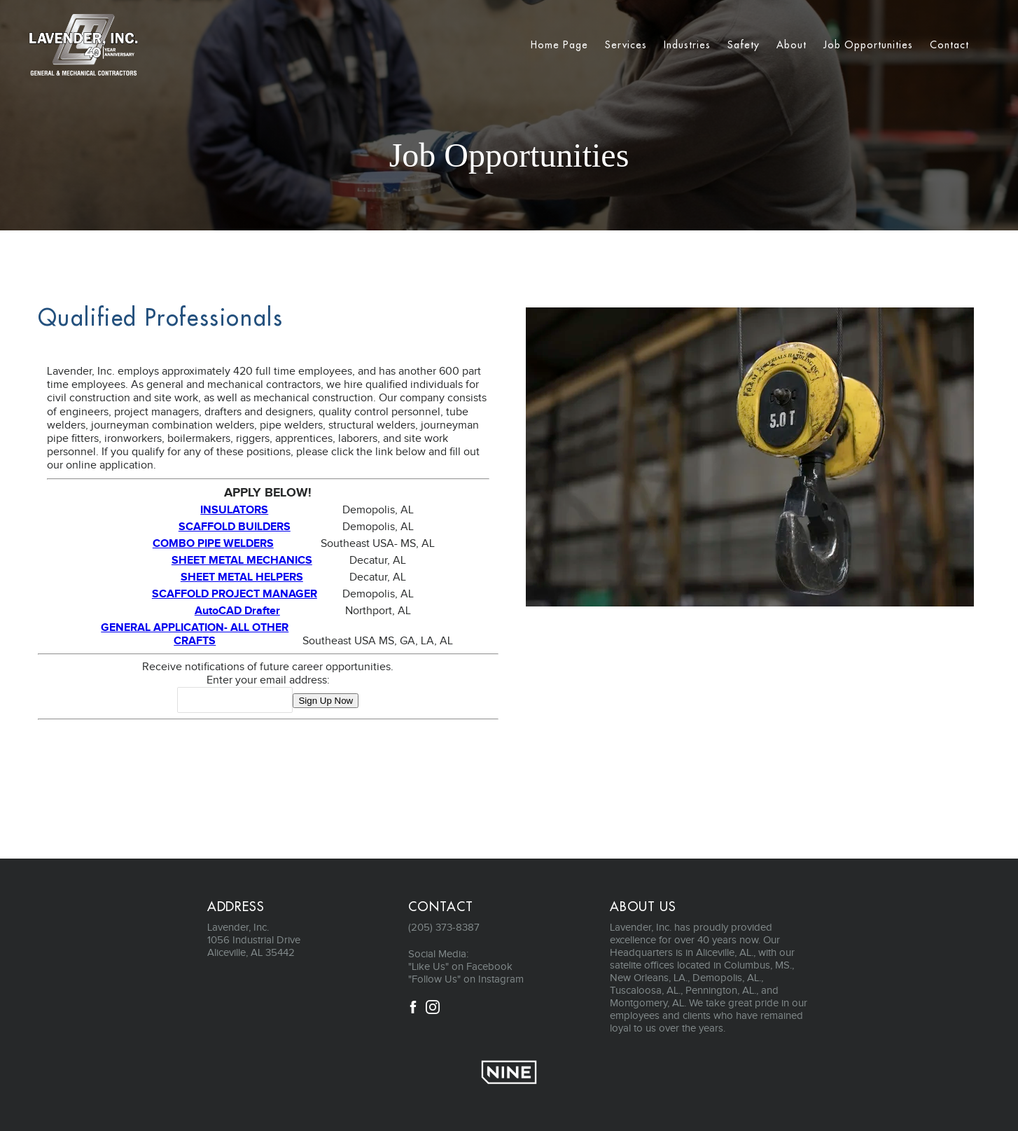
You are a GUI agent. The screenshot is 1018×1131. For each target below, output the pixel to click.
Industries (687, 45)
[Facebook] (413, 1009)
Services (626, 45)
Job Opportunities (868, 45)
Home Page (559, 45)
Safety (743, 45)
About (791, 45)
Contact (949, 45)
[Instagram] (433, 1009)
